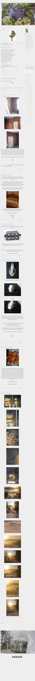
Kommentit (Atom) (6, 623)
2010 (27, 83)
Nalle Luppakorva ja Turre (6, 347)
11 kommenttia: (17, 90)
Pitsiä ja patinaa (5, 73)
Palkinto (3, 29)
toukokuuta (29, 96)
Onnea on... (5, 75)
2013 (27, 78)
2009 (27, 84)
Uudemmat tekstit (4, 621)
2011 (27, 81)
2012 (27, 80)
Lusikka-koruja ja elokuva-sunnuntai (9, 260)
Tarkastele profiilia (29, 50)
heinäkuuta (29, 93)
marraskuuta (29, 87)
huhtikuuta (29, 98)
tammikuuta (29, 120)
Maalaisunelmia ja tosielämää (7, 74)
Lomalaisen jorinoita (5, 96)
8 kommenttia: (16, 342)
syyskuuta (29, 90)
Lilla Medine (5, 71)
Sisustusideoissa (4, 164)
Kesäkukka (28, 33)
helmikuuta (29, 101)
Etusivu (12, 621)
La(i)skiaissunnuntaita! (6, 175)
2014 (27, 77)
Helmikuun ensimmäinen (6, 393)
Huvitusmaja (5, 70)
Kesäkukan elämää (18, 5)
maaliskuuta (29, 99)
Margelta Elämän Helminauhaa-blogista (14, 43)
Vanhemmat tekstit (21, 621)
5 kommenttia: (16, 219)
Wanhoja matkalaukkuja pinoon (7, 225)
